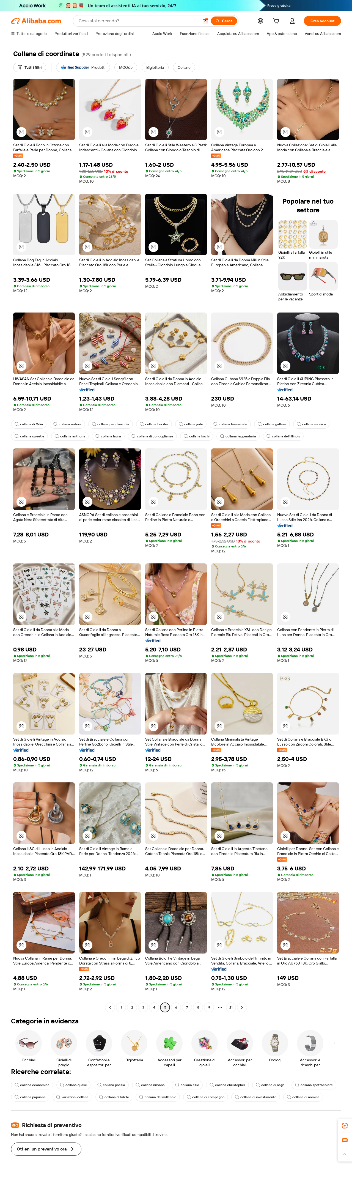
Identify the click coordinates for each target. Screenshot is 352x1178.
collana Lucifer (154, 424)
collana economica (32, 1085)
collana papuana (30, 1097)
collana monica (311, 424)
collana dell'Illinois (283, 436)
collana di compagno (205, 1097)
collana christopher (227, 1085)
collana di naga (270, 1085)
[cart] (277, 22)
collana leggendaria (238, 436)
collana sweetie (29, 436)
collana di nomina (303, 1097)
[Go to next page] (242, 1007)
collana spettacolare (314, 1085)
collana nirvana (150, 1085)
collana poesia (111, 1085)
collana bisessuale (230, 424)
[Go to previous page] (110, 1007)
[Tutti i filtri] (29, 67)
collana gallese (272, 424)
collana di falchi (114, 1097)
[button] (205, 21)
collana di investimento (255, 1097)
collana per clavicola (110, 424)
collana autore (67, 424)
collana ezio (187, 1085)
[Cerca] (224, 21)
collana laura (108, 436)
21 (231, 1007)
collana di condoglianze (152, 436)
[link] (345, 1126)
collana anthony (70, 436)
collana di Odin (29, 424)
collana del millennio (157, 1097)
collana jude (191, 424)
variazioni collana (72, 1097)
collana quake (73, 1085)
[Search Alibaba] (138, 21)
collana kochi (197, 436)
